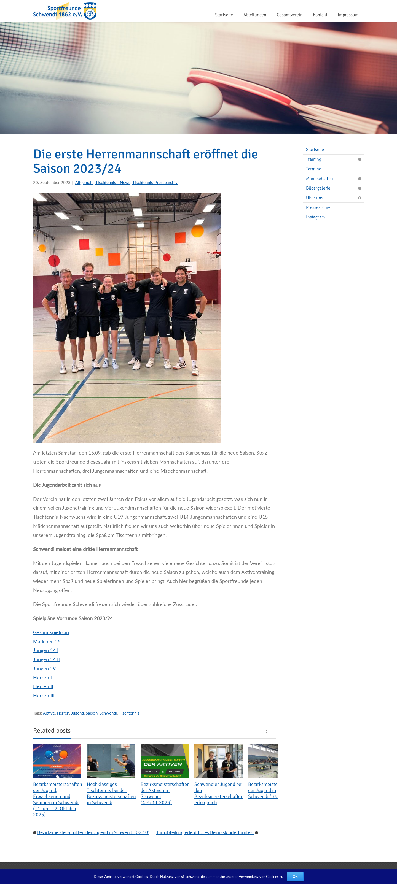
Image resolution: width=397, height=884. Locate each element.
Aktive (49, 712)
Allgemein (84, 182)
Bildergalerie (335, 188)
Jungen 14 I (45, 650)
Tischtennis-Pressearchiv (155, 182)
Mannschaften (335, 178)
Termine (313, 169)
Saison (92, 712)
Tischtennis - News (112, 182)
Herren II (43, 686)
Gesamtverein (289, 15)
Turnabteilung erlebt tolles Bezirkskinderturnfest (205, 832)
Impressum (348, 15)
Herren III (44, 695)
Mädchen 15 (47, 641)
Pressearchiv (318, 207)
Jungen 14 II (46, 659)
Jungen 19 (44, 668)
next (273, 732)
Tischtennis (129, 712)
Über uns (335, 197)
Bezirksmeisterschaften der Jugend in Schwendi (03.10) (272, 790)
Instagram (315, 217)
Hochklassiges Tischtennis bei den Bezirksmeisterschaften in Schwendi (111, 793)
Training (335, 159)
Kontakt (320, 15)
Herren (63, 712)
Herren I (42, 677)
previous (267, 732)
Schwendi (108, 712)
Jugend (77, 712)
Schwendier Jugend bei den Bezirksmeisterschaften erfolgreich (218, 793)
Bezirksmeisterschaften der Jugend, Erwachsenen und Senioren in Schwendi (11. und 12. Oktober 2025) (57, 799)
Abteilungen (254, 15)
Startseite (224, 15)
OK (295, 876)
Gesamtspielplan (51, 632)
